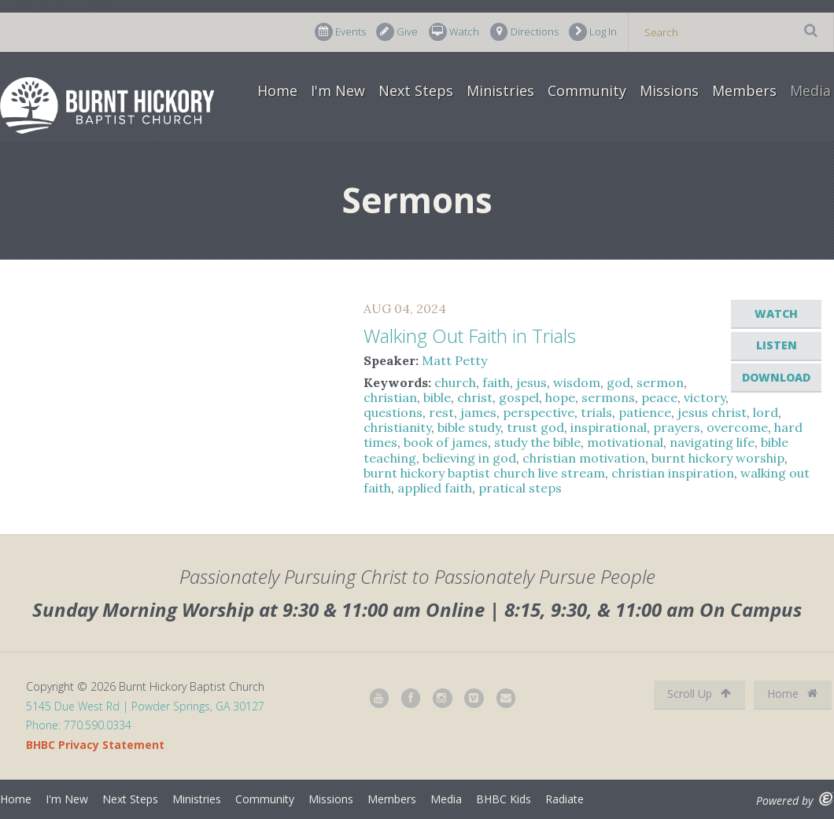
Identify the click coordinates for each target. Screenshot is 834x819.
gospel (519, 397)
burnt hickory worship (717, 458)
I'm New (338, 90)
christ (475, 397)
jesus (531, 382)
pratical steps (520, 488)
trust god (535, 427)
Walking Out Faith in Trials (469, 336)
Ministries (500, 90)
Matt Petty (454, 360)
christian (390, 397)
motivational (625, 442)
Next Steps (415, 90)
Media (810, 90)
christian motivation (583, 458)
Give (397, 32)
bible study (468, 427)
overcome (737, 427)
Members (744, 90)
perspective (538, 412)
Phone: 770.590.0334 (78, 725)
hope (560, 397)
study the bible (537, 442)
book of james (446, 442)
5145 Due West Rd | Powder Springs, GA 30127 (145, 706)
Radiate (564, 798)
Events (340, 32)
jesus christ (712, 412)
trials (596, 412)
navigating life (712, 442)
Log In (593, 32)
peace (659, 397)
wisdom (576, 382)
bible (437, 397)
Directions (524, 32)
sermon (660, 382)
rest (441, 412)
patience (644, 412)
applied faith (434, 488)
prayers (676, 427)
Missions (669, 90)
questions (393, 412)
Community (587, 90)
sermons (608, 397)
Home (277, 90)
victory (704, 397)
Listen (776, 345)
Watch (454, 32)
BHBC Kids (503, 798)
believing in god (469, 458)
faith (496, 382)
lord (765, 412)
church (455, 382)
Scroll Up (699, 693)
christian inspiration (672, 473)
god (618, 382)
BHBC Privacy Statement (95, 744)
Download (776, 377)
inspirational (608, 427)
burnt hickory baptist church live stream (484, 473)
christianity (397, 427)
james (478, 412)
